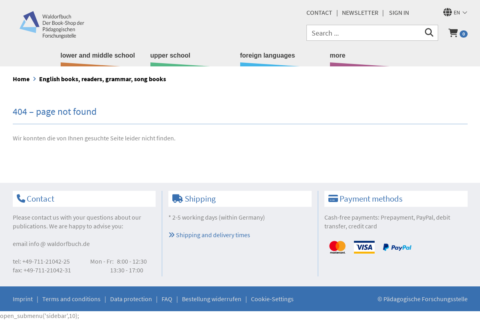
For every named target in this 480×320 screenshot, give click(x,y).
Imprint (23, 299)
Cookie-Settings (272, 299)
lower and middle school (98, 55)
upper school (170, 55)
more (338, 55)
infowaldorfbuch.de (59, 244)
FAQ (167, 299)
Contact (319, 12)
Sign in (399, 12)
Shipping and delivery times (209, 235)
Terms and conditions (71, 299)
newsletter (360, 12)
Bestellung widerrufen (211, 299)
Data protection (131, 299)
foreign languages (267, 55)
